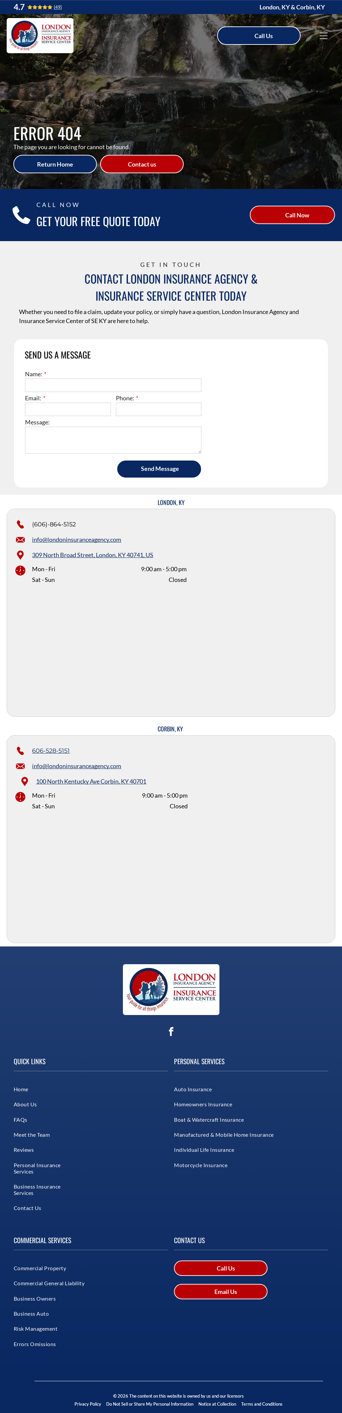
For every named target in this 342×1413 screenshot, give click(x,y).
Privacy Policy (87, 1404)
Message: (37, 422)
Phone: (125, 398)
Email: (33, 398)
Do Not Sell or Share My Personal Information (149, 1404)
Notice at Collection (217, 1404)
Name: (33, 374)
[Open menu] (324, 35)
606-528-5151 (51, 750)
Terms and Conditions (262, 1404)
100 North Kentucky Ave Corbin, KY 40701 (91, 781)
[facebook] (171, 1032)
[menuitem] (38, 1089)
